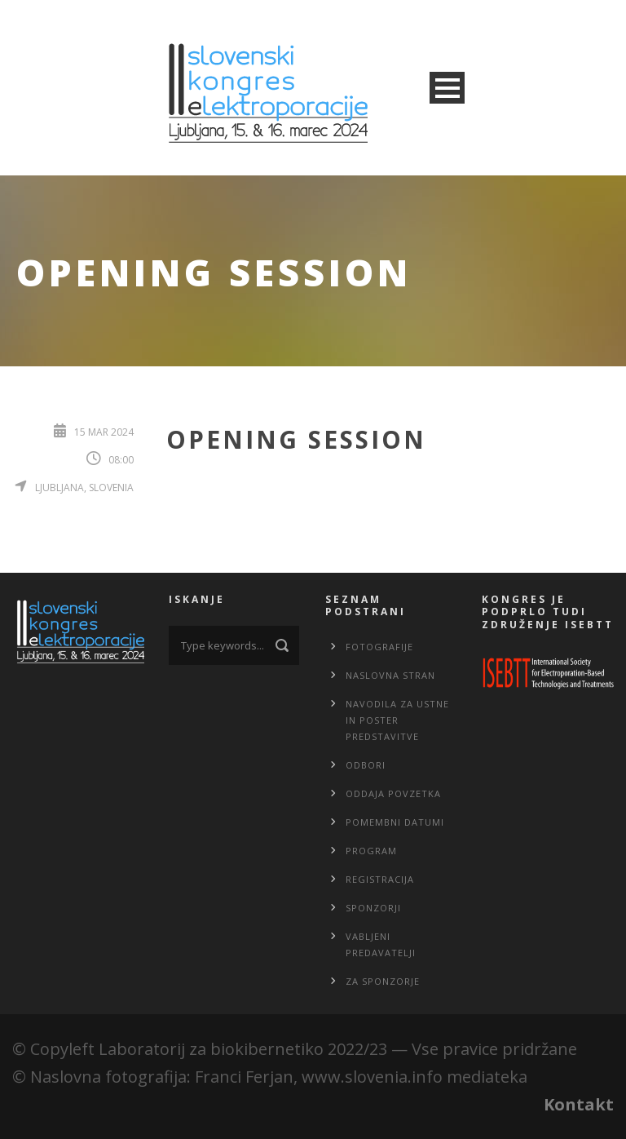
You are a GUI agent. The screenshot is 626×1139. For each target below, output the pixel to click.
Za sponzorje (383, 981)
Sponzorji (373, 908)
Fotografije (379, 646)
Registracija (380, 879)
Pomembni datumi (395, 822)
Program (371, 850)
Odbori (366, 765)
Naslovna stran (390, 675)
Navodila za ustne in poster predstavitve (397, 720)
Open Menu (447, 88)
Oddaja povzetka (393, 793)
